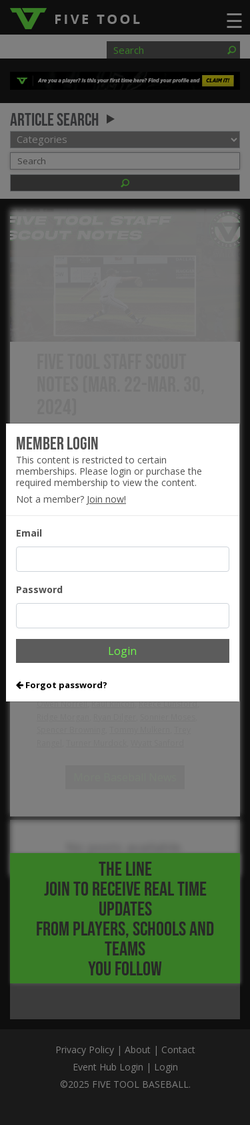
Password (39, 589)
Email (29, 533)
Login (122, 651)
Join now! (106, 499)
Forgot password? (61, 685)
